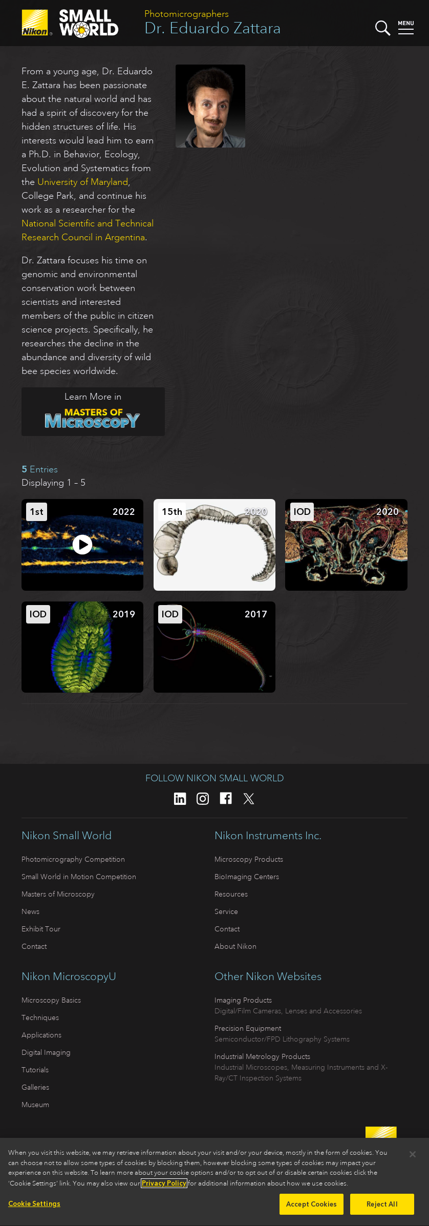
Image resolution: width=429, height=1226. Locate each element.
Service (226, 911)
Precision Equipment (247, 1028)
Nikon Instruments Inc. (267, 835)
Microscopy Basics (51, 1000)
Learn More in (81, 409)
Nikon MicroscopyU (69, 976)
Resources (231, 894)
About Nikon (235, 946)
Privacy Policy (164, 1188)
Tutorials (35, 1069)
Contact (34, 946)
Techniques (40, 1017)
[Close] (412, 1160)
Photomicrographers (186, 13)
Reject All (382, 1210)
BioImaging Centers (246, 876)
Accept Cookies (311, 1210)
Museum (35, 1104)
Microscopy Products (248, 859)
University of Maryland (82, 182)
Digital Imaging (46, 1052)
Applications (41, 1035)
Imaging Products (243, 1000)
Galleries (35, 1087)
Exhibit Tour (41, 928)
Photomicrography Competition (73, 859)
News (30, 911)
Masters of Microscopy (58, 894)
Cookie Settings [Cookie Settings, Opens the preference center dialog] (34, 1209)
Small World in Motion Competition (79, 876)
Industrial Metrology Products (262, 1056)
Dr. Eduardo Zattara (212, 28)
